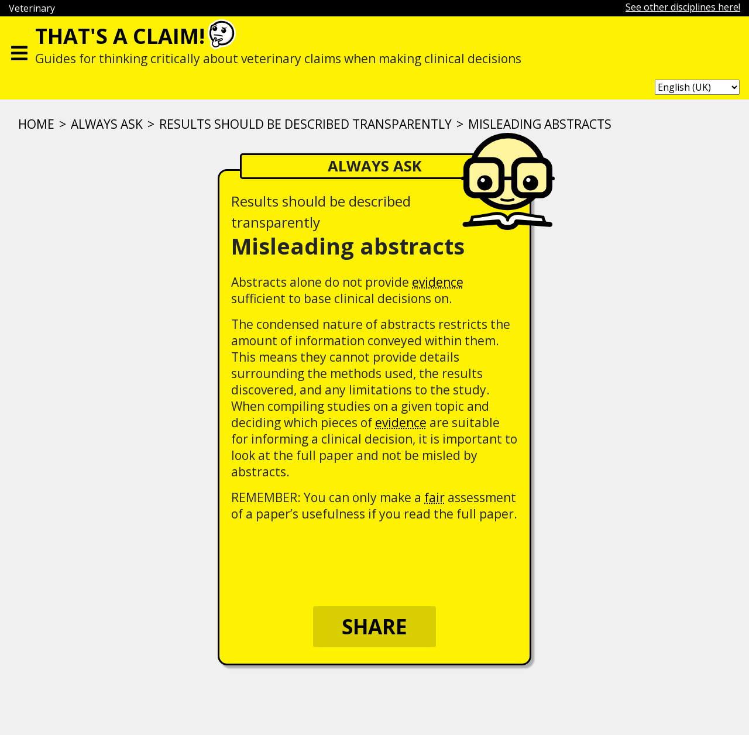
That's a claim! (120, 36)
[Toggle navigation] (19, 50)
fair (434, 497)
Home (36, 124)
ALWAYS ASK (107, 124)
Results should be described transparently (305, 124)
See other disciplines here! (683, 7)
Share (374, 626)
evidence (437, 282)
